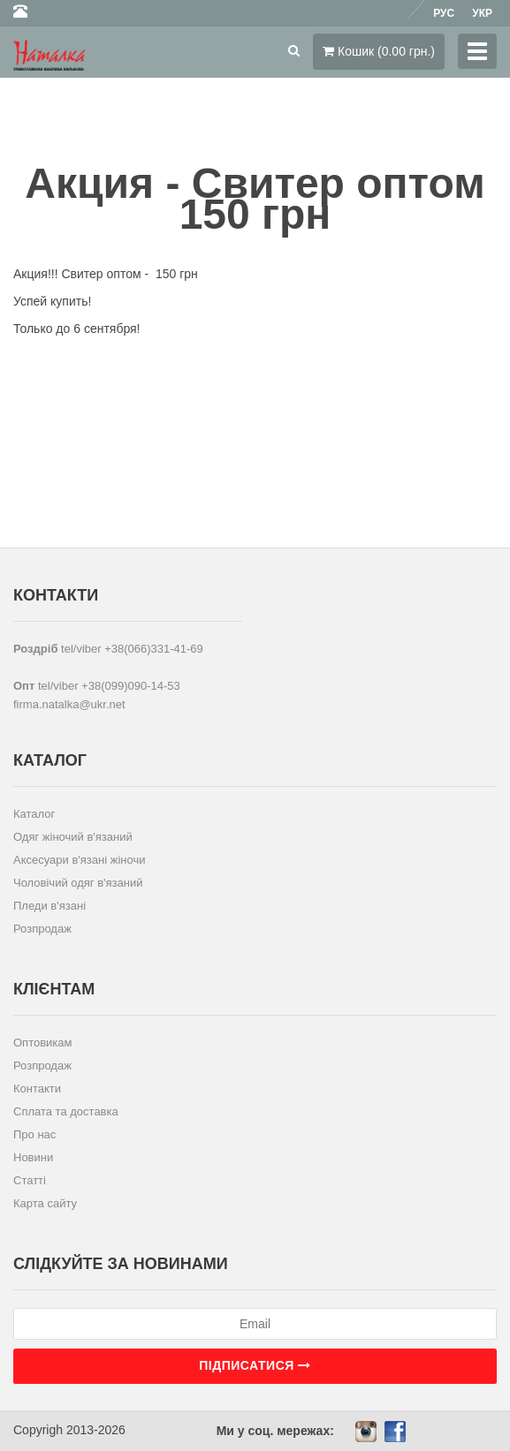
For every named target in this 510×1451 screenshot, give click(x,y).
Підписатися (254, 1365)
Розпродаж (42, 928)
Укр (482, 13)
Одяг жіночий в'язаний (73, 836)
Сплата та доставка (65, 1111)
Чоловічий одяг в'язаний (78, 882)
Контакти (37, 1088)
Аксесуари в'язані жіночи (79, 859)
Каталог (34, 813)
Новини (33, 1157)
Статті (29, 1180)
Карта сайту (45, 1203)
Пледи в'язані (49, 905)
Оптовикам (42, 1042)
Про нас (34, 1134)
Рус (443, 13)
